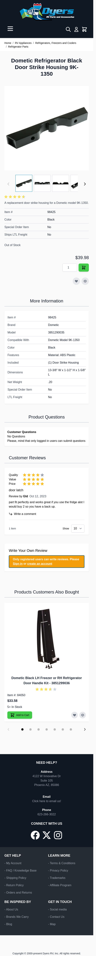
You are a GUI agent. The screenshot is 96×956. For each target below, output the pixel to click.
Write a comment (22, 514)
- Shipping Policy (15, 877)
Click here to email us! (46, 801)
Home (7, 43)
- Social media (57, 909)
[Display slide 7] (71, 729)
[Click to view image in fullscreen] (46, 128)
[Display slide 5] (55, 729)
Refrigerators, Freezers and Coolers (55, 43)
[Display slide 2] (30, 729)
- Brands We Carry (16, 916)
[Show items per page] (77, 528)
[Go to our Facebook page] (35, 835)
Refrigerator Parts (18, 46)
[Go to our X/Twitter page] (46, 835)
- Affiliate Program (59, 885)
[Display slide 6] (63, 729)
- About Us (11, 909)
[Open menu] (10, 29)
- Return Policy (14, 885)
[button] (15, 197)
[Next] (85, 184)
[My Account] (76, 29)
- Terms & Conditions (61, 863)
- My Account (12, 863)
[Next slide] (85, 729)
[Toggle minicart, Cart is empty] (84, 29)
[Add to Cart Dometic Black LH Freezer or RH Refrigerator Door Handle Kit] (19, 715)
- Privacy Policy (58, 870)
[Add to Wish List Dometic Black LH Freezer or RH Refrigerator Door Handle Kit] (74, 715)
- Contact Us (56, 916)
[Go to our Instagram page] (58, 835)
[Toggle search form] (68, 29)
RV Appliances (23, 43)
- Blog (8, 924)
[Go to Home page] (46, 11)
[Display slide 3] (39, 729)
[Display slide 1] (22, 729)
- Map (52, 924)
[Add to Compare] (85, 281)
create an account (39, 563)
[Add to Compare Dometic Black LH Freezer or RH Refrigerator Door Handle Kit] (82, 715)
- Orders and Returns (18, 892)
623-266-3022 (46, 814)
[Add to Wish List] (76, 281)
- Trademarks (56, 877)
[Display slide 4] (47, 729)
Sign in (18, 563)
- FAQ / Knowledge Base (20, 870)
